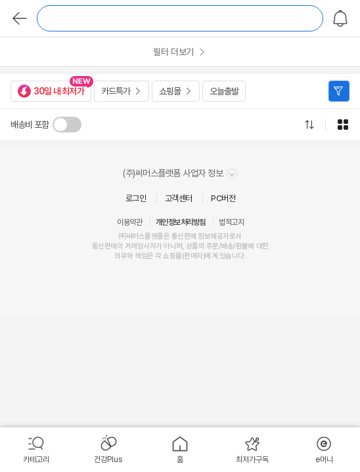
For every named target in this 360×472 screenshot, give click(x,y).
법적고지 (231, 222)
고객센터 (178, 198)
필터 (338, 91)
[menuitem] (36, 449)
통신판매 (104, 246)
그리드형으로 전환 (343, 124)
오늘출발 (224, 91)
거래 (131, 246)
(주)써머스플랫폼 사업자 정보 (180, 173)
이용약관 (129, 222)
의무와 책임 (130, 256)
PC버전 (223, 198)
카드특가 (115, 91)
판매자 (193, 256)
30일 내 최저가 (51, 91)
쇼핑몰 (170, 91)
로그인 (135, 198)
